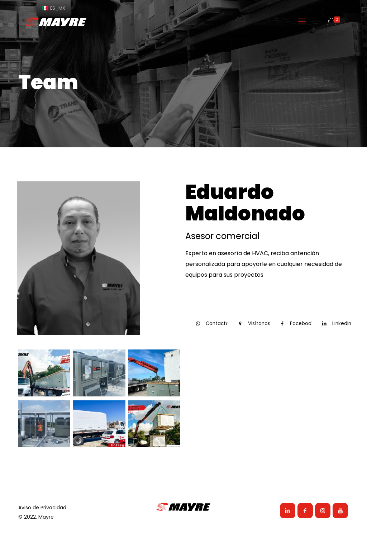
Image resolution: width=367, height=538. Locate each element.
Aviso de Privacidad (42, 507)
